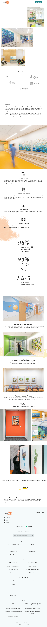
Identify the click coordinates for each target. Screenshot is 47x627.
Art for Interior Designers (13, 566)
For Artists (13, 573)
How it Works (13, 551)
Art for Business (13, 563)
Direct (13, 584)
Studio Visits (13, 595)
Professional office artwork (13, 608)
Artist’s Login (32, 573)
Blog (13, 603)
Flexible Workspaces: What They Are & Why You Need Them (32, 604)
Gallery (13, 592)
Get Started (38, 2)
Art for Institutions (13, 569)
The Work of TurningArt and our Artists (23, 406)
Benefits (13, 548)
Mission (32, 545)
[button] (44, 2)
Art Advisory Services (13, 545)
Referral (32, 581)
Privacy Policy (19, 625)
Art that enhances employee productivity (32, 612)
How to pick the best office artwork (13, 611)
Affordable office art (13, 616)
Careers (33, 555)
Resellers (13, 581)
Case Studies (32, 592)
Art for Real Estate (32, 563)
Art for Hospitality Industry (32, 569)
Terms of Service (27, 625)
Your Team (13, 555)
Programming (32, 551)
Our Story (32, 548)
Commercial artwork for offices (32, 608)
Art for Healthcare (32, 566)
